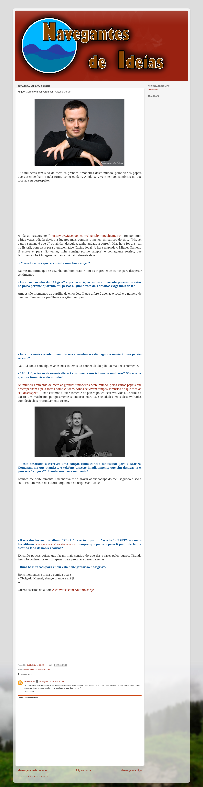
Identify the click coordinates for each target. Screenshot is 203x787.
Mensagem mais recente (32, 770)
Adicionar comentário (28, 698)
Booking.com (153, 89)
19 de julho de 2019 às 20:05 (51, 681)
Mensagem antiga (131, 770)
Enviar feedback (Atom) (38, 776)
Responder (29, 692)
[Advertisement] (80, 208)
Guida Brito (30, 681)
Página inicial (83, 770)
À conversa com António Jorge (73, 590)
